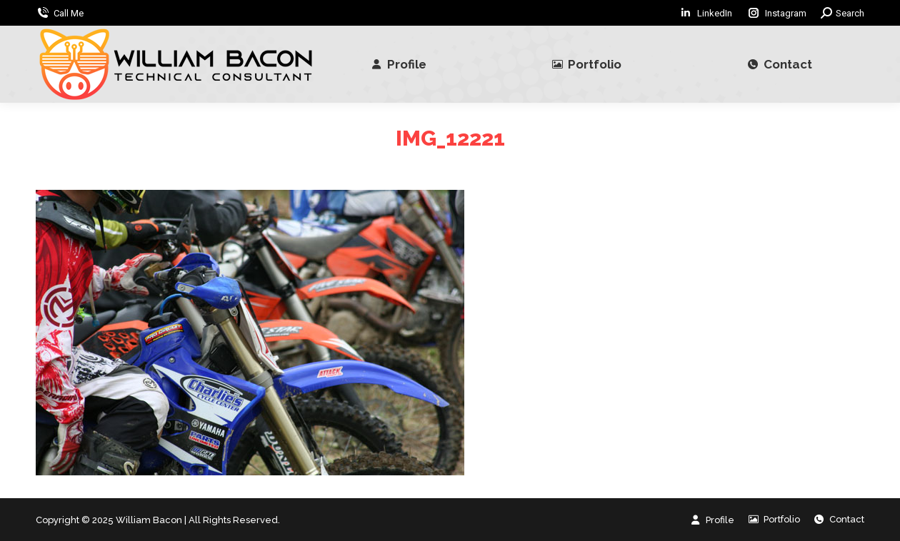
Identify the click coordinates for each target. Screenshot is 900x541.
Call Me (69, 13)
